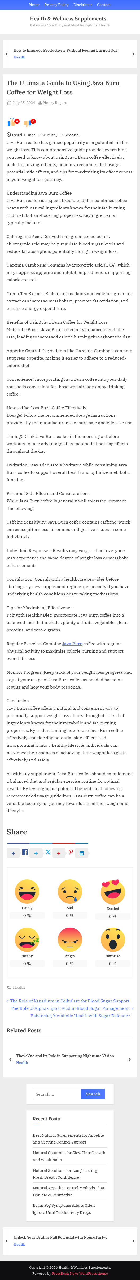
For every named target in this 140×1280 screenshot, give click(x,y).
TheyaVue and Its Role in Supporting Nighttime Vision (65, 1055)
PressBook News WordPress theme (80, 1273)
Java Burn (72, 643)
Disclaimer (82, 4)
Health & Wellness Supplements (68, 18)
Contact (104, 4)
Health (19, 57)
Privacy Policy (56, 4)
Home (34, 4)
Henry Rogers (55, 102)
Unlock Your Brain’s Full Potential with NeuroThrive (60, 1237)
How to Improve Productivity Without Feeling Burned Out (65, 50)
